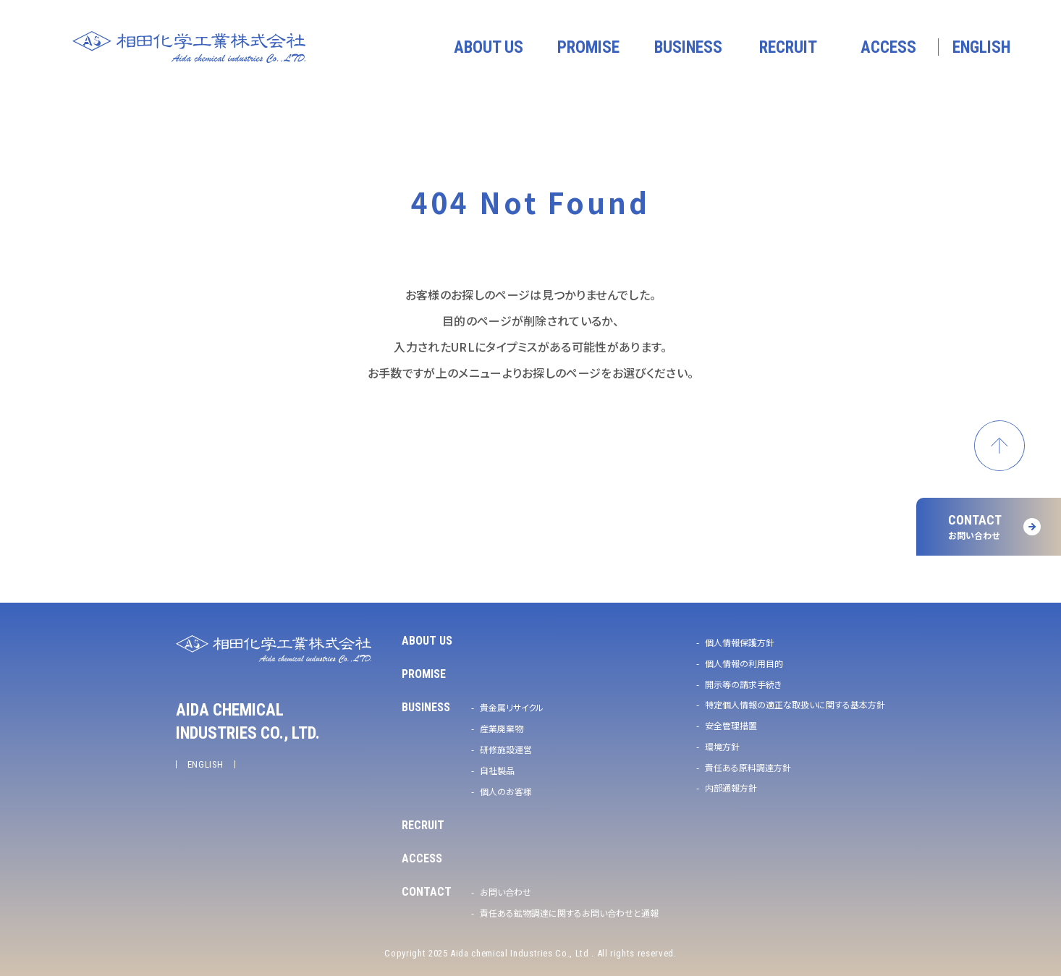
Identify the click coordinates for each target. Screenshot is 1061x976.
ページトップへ (999, 445)
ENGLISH (205, 764)
